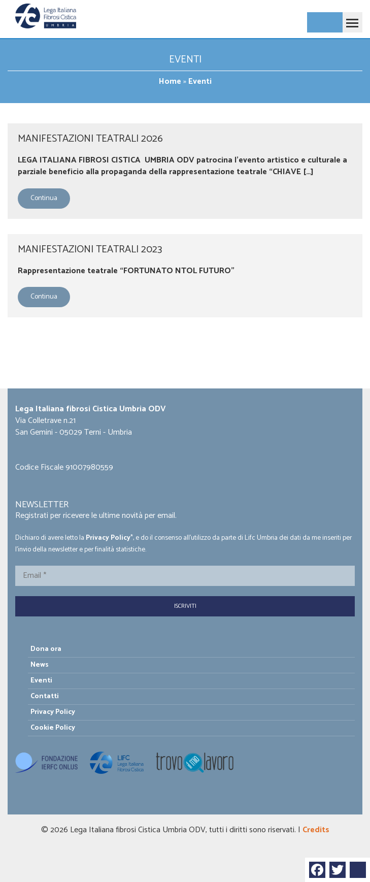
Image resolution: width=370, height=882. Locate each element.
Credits (315, 830)
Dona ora (45, 649)
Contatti (44, 696)
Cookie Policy (52, 728)
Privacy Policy (108, 537)
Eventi (41, 681)
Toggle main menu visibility (350, 18)
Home (170, 81)
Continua (43, 198)
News (39, 665)
